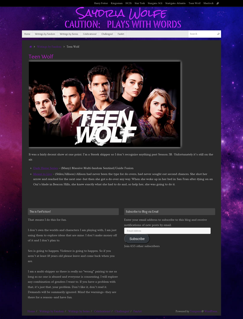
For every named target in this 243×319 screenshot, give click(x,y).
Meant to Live (42, 174)
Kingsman (117, 3)
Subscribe (137, 239)
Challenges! (122, 311)
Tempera (195, 311)
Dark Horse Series (45, 168)
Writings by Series (79, 311)
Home (31, 311)
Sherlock (208, 3)
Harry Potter (101, 3)
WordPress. (211, 311)
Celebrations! (102, 311)
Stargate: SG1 (155, 3)
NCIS (129, 3)
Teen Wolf (194, 3)
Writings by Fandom (49, 46)
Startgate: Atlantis (175, 3)
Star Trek (140, 3)
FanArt (137, 311)
